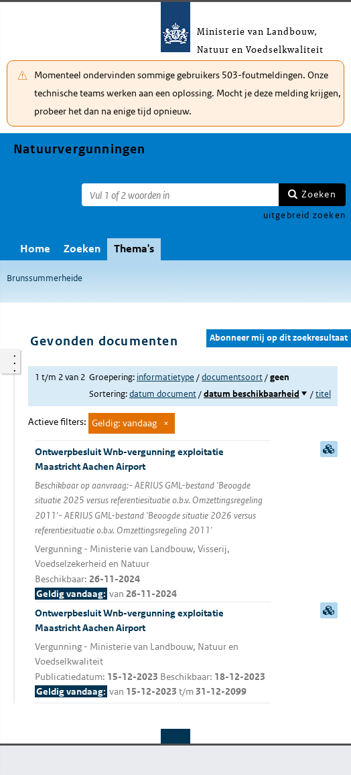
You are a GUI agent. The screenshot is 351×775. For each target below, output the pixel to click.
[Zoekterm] (180, 194)
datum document (162, 394)
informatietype (165, 377)
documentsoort (232, 377)
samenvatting (329, 449)
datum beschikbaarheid (251, 394)
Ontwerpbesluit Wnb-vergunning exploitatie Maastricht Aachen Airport (153, 524)
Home (35, 249)
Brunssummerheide (44, 278)
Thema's (134, 249)
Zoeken (318, 194)
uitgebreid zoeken (304, 215)
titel (323, 394)
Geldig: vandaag (124, 423)
